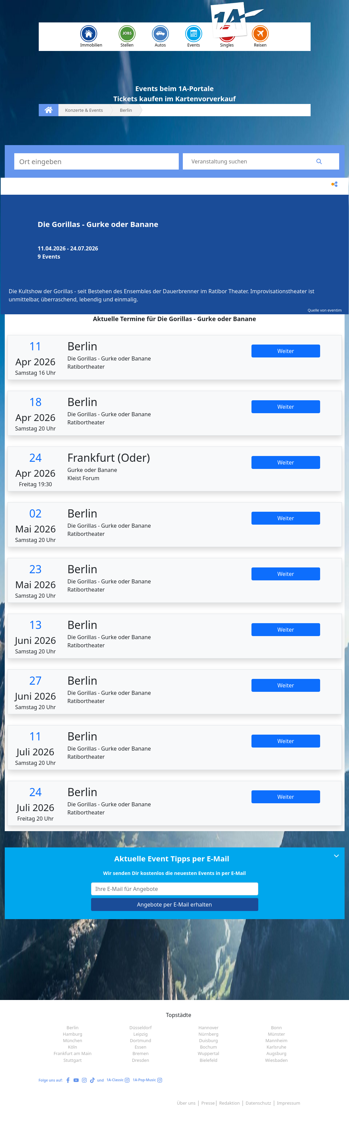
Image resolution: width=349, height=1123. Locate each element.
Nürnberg (208, 1034)
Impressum (288, 1103)
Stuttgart (73, 1060)
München (72, 1040)
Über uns (186, 1103)
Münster (276, 1034)
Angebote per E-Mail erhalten (174, 904)
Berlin (72, 1027)
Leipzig (140, 1034)
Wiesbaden (276, 1060)
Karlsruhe (276, 1047)
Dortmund (140, 1040)
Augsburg (276, 1053)
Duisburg (208, 1040)
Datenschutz (258, 1103)
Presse (208, 1103)
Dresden (140, 1060)
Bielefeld (208, 1060)
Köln (72, 1047)
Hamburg (72, 1034)
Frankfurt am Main (73, 1053)
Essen (140, 1047)
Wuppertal (208, 1053)
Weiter (285, 351)
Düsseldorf (140, 1027)
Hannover (208, 1027)
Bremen (141, 1053)
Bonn (276, 1027)
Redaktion (229, 1103)
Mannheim (276, 1040)
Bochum (208, 1047)
